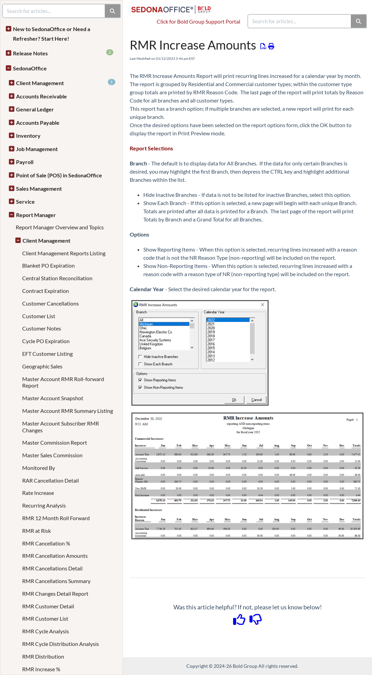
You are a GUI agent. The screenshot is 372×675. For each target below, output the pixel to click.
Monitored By (38, 467)
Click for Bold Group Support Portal (198, 21)
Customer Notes (41, 328)
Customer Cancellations (50, 303)
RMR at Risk (36, 530)
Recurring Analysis (44, 505)
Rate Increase (38, 492)
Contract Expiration (45, 290)
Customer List (38, 316)
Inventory (28, 135)
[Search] (359, 21)
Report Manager (36, 215)
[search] (299, 21)
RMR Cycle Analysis (45, 631)
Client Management (65, 82)
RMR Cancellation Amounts (55, 555)
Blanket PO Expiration (48, 265)
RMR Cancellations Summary (56, 581)
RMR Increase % (41, 669)
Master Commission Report (54, 442)
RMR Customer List (45, 618)
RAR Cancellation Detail (50, 480)
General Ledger (35, 109)
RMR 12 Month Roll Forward (56, 518)
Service (25, 201)
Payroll (24, 162)
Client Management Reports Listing (63, 253)
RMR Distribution (43, 656)
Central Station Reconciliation (57, 278)
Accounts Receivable (41, 96)
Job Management (37, 149)
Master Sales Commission (52, 455)
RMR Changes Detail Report (55, 593)
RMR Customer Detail (48, 606)
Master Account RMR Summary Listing (67, 410)
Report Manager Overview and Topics (60, 227)
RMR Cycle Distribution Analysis (60, 643)
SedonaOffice (30, 68)
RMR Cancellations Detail (52, 568)
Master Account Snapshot (52, 398)
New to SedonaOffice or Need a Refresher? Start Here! (51, 34)
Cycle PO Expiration (46, 341)
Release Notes (63, 52)
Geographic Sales (42, 366)
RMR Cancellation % (46, 543)
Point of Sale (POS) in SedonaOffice (59, 175)
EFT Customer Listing (47, 353)
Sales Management (39, 188)
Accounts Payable (37, 122)
